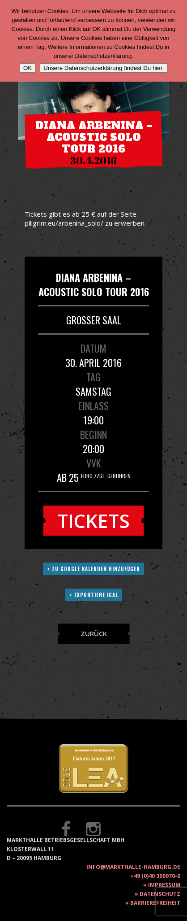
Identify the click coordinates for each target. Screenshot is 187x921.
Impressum (164, 885)
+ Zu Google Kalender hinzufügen (93, 568)
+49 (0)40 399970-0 (155, 876)
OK (27, 68)
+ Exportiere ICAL (93, 594)
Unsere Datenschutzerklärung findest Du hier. (103, 68)
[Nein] (175, 40)
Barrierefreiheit (155, 903)
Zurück (94, 633)
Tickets (93, 520)
